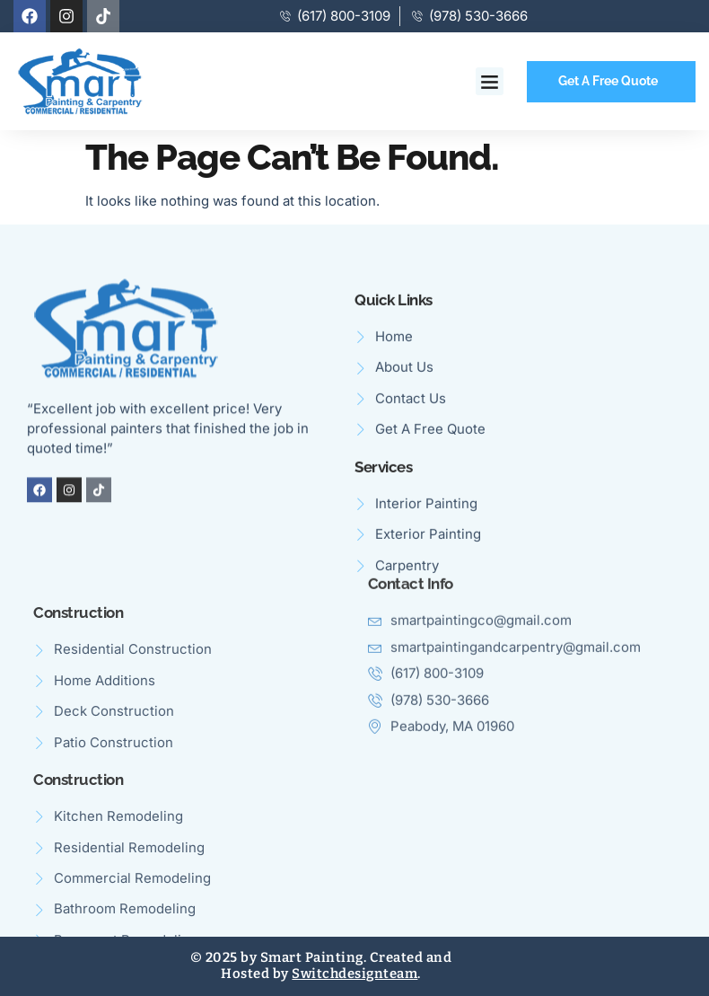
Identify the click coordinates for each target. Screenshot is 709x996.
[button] (490, 81)
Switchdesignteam (354, 973)
